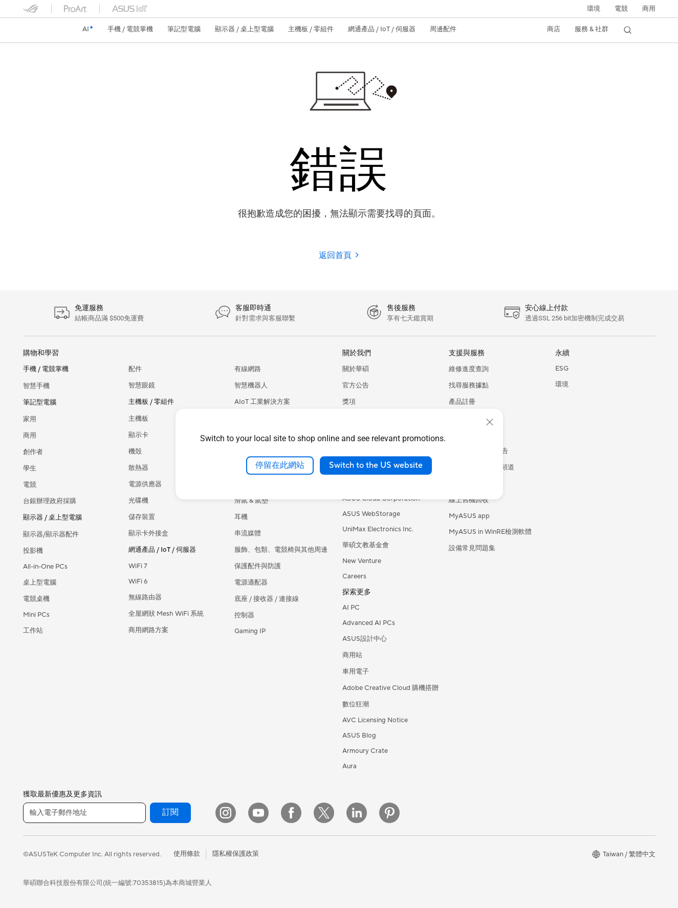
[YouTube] (258, 813)
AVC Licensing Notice (375, 720)
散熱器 (138, 468)
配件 (135, 369)
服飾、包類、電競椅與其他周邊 (280, 550)
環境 (593, 9)
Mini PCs (36, 615)
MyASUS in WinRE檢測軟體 (490, 532)
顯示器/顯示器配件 (51, 534)
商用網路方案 (148, 630)
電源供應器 (145, 484)
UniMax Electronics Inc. (377, 529)
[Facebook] (291, 813)
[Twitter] (324, 813)
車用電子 (355, 671)
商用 (29, 435)
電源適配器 (251, 582)
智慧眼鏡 (141, 385)
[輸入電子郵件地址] (84, 813)
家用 (29, 419)
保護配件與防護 (257, 566)
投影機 (33, 551)
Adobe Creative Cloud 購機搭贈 (390, 688)
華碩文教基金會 (365, 545)
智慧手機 (36, 386)
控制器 (244, 615)
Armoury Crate (365, 751)
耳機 (241, 517)
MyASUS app (469, 516)
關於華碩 (355, 369)
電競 (29, 485)
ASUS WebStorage (371, 514)
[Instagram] (225, 813)
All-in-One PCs (45, 567)
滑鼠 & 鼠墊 (251, 500)
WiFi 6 (137, 581)
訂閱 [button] (170, 812)
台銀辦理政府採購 (49, 501)
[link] (40, 30)
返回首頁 (339, 255)
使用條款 (186, 854)
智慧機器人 (251, 385)
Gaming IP (250, 631)
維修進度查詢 (469, 369)
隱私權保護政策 (235, 854)
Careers (354, 576)
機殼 (135, 451)
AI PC (351, 607)
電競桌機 (36, 599)
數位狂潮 (355, 704)
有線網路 (247, 369)
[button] (621, 8)
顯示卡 (138, 435)
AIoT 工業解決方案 (262, 402)
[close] (490, 422)
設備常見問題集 (472, 548)
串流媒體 (247, 533)
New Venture (361, 561)
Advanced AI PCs (368, 623)
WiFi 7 (137, 566)
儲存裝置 (141, 517)
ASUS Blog (359, 735)
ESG (561, 368)
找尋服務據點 (469, 385)
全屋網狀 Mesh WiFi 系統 (166, 614)
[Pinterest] (389, 813)
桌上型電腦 (39, 582)
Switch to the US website (376, 465)
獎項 (349, 402)
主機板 (138, 419)
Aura (349, 766)
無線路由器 (145, 597)
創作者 (33, 452)
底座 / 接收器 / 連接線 (266, 599)
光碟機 (138, 500)
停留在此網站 (279, 465)
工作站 (33, 630)
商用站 (352, 655)
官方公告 (355, 385)
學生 (29, 468)
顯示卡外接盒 (148, 533)
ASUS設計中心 (364, 639)
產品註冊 (462, 402)
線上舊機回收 (469, 500)
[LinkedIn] (356, 813)
